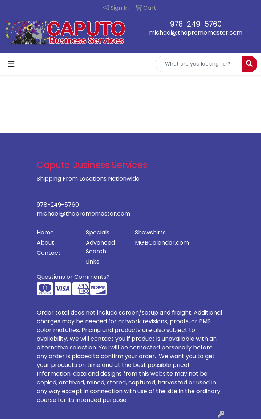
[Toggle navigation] (11, 64)
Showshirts (150, 232)
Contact (49, 253)
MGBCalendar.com (155, 242)
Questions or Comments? (73, 277)
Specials (97, 232)
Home (45, 232)
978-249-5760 (196, 24)
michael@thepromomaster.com (195, 32)
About (45, 242)
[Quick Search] (199, 64)
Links (92, 261)
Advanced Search (100, 247)
